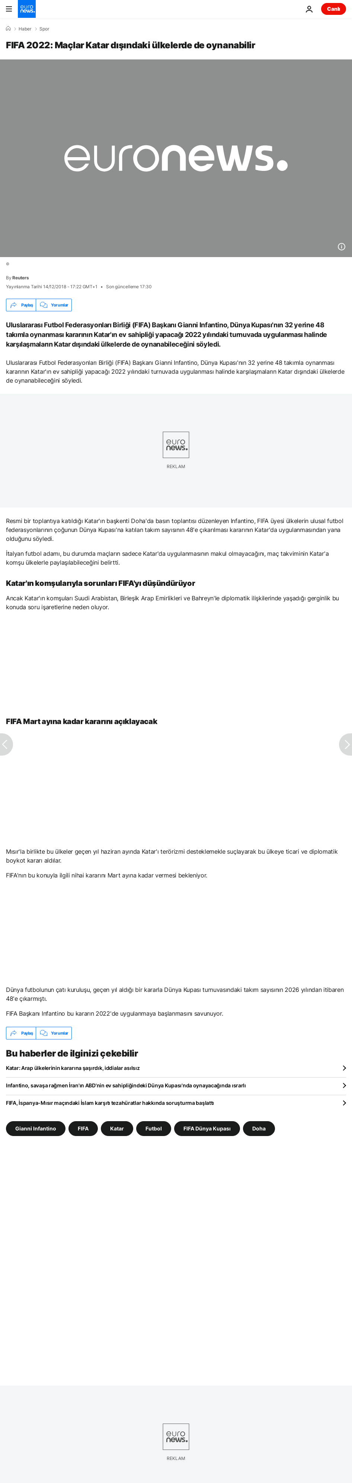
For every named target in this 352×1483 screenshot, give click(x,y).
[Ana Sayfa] (8, 28)
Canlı (333, 9)
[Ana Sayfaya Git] (27, 9)
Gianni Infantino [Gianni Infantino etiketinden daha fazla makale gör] (35, 1128)
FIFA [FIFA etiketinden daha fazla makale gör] (83, 1128)
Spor (44, 29)
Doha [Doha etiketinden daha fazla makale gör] (259, 1128)
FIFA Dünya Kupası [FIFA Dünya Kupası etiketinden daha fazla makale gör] (207, 1128)
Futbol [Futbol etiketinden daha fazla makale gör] (153, 1128)
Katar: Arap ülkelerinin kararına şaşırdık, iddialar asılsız (73, 1068)
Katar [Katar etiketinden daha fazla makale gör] (117, 1128)
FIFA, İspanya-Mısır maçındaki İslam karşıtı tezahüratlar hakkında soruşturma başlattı (110, 1103)
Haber (25, 29)
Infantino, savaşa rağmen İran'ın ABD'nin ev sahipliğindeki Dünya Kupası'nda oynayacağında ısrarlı (126, 1085)
